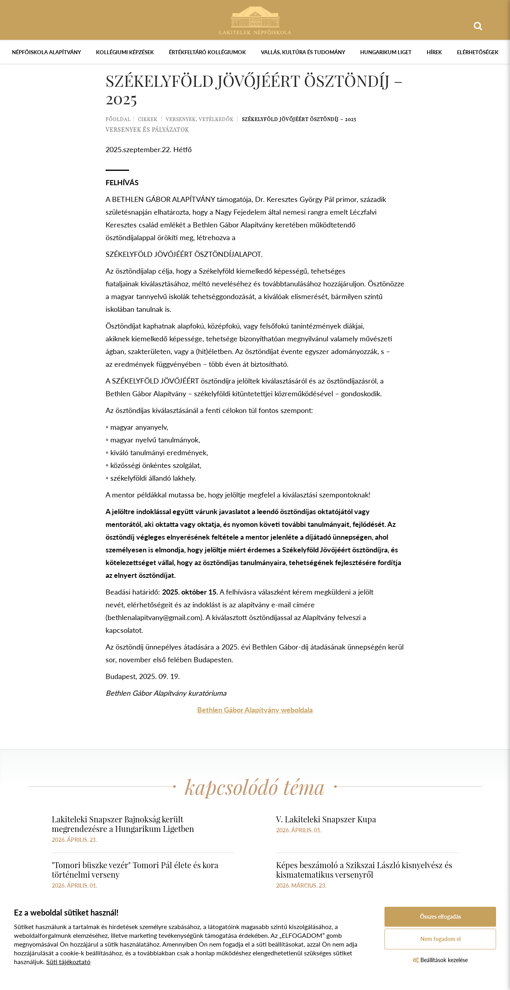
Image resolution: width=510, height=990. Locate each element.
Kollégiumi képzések (125, 52)
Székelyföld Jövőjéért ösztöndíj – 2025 (299, 119)
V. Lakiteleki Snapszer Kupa (326, 819)
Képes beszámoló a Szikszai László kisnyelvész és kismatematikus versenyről (364, 869)
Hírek (434, 52)
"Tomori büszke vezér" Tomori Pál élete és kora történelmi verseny (135, 869)
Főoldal (118, 119)
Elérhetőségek (477, 52)
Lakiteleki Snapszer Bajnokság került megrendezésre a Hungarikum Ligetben (123, 824)
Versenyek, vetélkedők (199, 119)
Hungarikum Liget (386, 52)
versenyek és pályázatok (147, 129)
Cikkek (147, 119)
